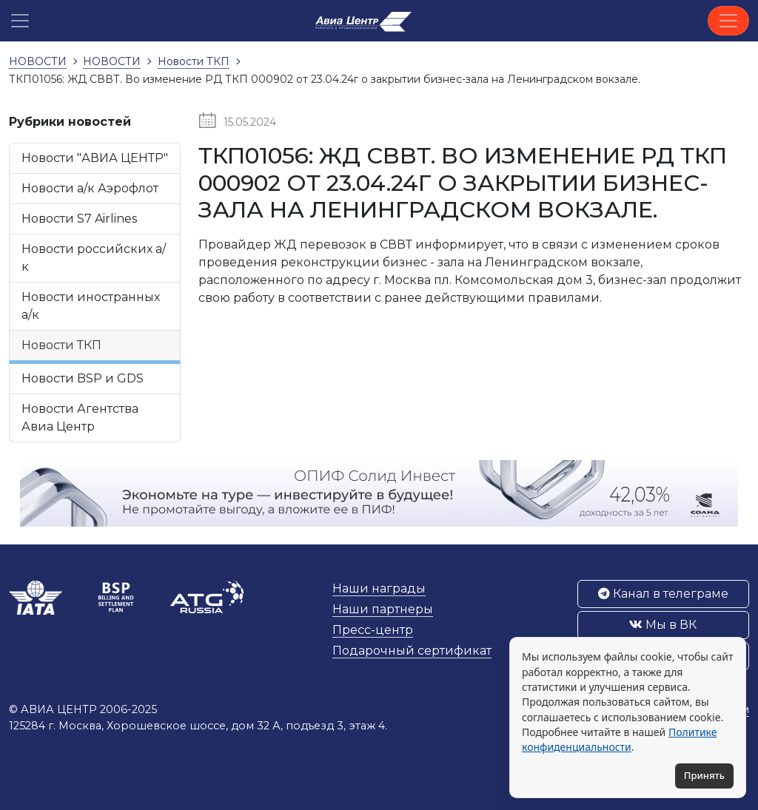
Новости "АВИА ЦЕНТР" (94, 158)
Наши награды (379, 588)
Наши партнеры (382, 609)
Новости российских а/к (93, 258)
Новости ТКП (61, 345)
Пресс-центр (372, 630)
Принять (704, 775)
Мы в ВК (663, 625)
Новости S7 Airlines (79, 219)
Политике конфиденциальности (619, 739)
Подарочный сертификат (412, 651)
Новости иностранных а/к (90, 306)
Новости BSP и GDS (82, 378)
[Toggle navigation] (728, 21)
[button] (20, 21)
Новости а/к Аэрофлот (89, 188)
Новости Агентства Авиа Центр (79, 417)
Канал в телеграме (663, 594)
